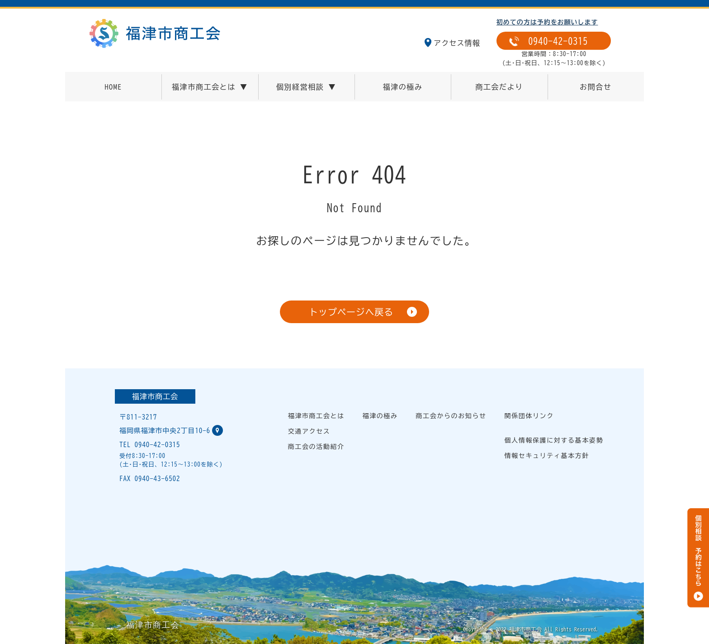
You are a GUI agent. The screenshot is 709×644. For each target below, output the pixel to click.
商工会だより (499, 87)
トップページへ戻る (351, 311)
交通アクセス (309, 431)
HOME (113, 87)
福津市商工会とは (316, 416)
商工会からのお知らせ (451, 416)
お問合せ (595, 87)
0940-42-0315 (558, 40)
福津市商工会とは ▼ (210, 87)
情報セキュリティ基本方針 (547, 456)
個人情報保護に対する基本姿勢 (554, 440)
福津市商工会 (155, 396)
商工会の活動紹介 (316, 447)
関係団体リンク (529, 416)
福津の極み (403, 87)
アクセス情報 (457, 43)
